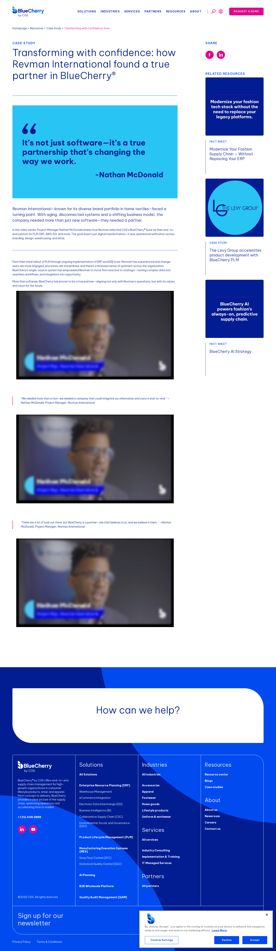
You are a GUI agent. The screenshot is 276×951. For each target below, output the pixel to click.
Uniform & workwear (156, 816)
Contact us (213, 829)
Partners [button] (152, 11)
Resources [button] (176, 11)
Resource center (216, 774)
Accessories (151, 785)
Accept (255, 939)
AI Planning (87, 875)
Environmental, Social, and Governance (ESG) (104, 824)
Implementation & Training (161, 856)
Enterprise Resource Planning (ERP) (104, 785)
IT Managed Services (157, 863)
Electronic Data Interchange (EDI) (101, 804)
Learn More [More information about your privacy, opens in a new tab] (219, 930)
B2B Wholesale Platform (96, 886)
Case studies (214, 787)
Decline (227, 939)
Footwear (149, 798)
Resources (36, 28)
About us (211, 810)
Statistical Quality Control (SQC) (100, 864)
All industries (151, 774)
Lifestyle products (155, 810)
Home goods (151, 804)
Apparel (148, 791)
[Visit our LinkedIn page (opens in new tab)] (22, 829)
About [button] (195, 11)
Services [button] (132, 11)
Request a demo (246, 11)
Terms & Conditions (49, 942)
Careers (210, 822)
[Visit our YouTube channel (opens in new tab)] (33, 829)
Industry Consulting (156, 850)
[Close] (267, 914)
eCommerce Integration (94, 798)
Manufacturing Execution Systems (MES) (103, 850)
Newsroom (212, 816)
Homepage (19, 28)
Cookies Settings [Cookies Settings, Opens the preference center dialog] (161, 939)
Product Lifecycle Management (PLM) (106, 837)
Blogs (209, 781)
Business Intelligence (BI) (95, 810)
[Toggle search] (213, 11)
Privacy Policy (21, 942)
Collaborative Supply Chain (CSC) (101, 816)
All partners (150, 886)
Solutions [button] (86, 11)
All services (150, 839)
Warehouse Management (95, 791)
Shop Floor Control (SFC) (95, 858)
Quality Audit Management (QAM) (103, 897)
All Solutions (88, 774)
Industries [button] (110, 11)
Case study (53, 28)
